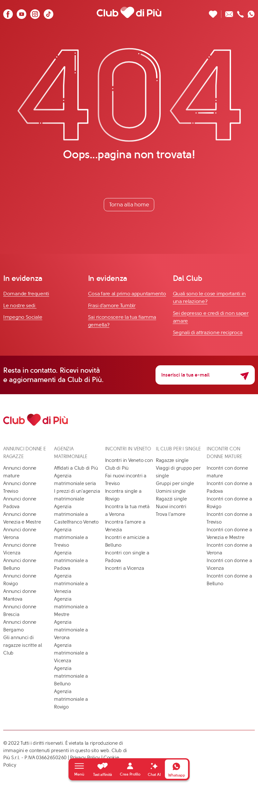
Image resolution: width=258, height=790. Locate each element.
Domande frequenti (26, 294)
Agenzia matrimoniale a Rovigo (71, 699)
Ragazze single (172, 460)
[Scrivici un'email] (229, 12)
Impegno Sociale (22, 317)
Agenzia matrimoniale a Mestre (71, 606)
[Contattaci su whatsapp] (251, 12)
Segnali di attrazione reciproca (208, 332)
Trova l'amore (170, 514)
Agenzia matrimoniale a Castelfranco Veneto (76, 514)
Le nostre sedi (20, 305)
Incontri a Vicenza (124, 568)
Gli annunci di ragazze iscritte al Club (22, 645)
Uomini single (171, 491)
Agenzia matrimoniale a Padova (71, 560)
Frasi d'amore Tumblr (112, 305)
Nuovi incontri (171, 506)
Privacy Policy (85, 757)
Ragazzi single (171, 499)
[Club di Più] (129, 12)
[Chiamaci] (240, 12)
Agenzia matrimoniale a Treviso (71, 537)
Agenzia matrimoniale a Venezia (71, 583)
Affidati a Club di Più (76, 468)
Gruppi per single (175, 483)
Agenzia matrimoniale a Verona (71, 629)
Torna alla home (129, 204)
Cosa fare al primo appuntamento (127, 294)
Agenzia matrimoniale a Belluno (71, 676)
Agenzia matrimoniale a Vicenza (71, 653)
